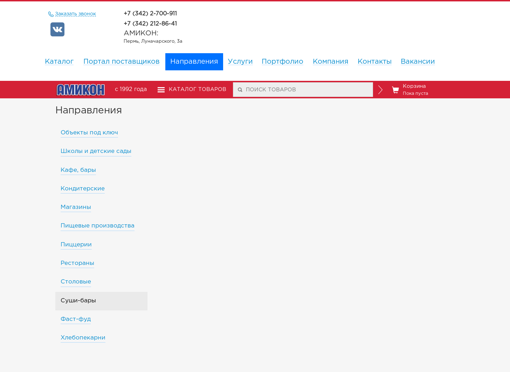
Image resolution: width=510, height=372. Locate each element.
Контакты (375, 61)
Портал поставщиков (121, 61)
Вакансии (418, 61)
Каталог (59, 61)
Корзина (410, 90)
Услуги (240, 61)
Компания (331, 61)
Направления (194, 61)
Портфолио (282, 61)
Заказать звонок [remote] (75, 14)
